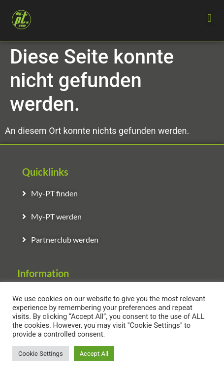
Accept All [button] (94, 353)
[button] (209, 18)
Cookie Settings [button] (40, 353)
